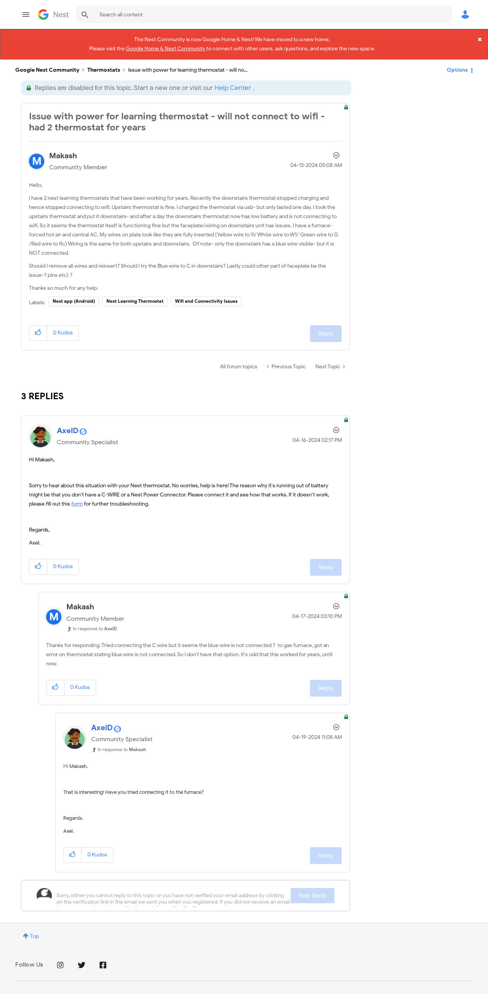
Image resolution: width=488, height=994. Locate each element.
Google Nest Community (53, 14)
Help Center (233, 80)
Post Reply (312, 887)
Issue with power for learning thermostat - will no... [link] (187, 62)
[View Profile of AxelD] (68, 422)
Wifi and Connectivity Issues (206, 293)
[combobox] (264, 14)
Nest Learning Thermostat (135, 293)
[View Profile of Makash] (63, 148)
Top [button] (34, 928)
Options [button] (457, 62)
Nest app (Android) (74, 293)
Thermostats (103, 62)
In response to (95, 620)
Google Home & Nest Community (166, 46)
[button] (38, 325)
